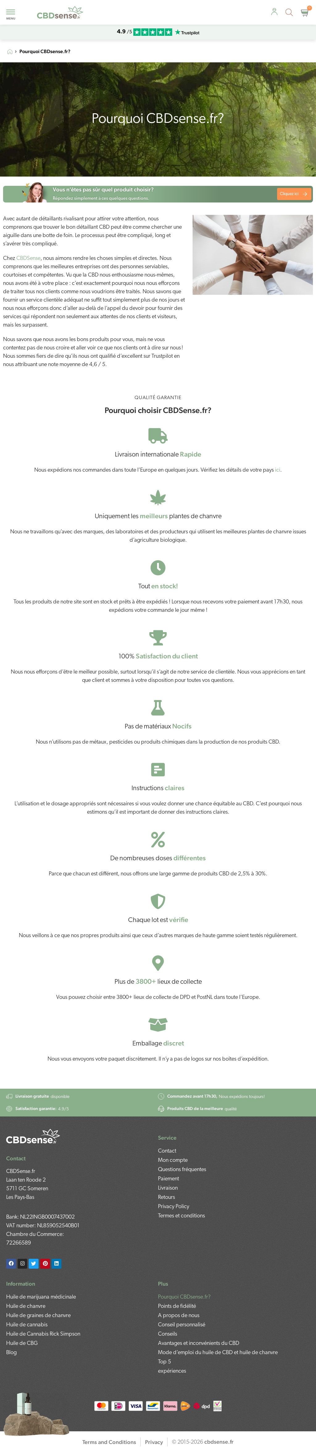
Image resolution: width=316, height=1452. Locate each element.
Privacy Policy (173, 1207)
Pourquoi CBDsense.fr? (184, 1297)
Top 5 (164, 1362)
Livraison (168, 1188)
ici (277, 470)
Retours (166, 1197)
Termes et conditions (181, 1216)
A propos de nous (178, 1316)
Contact (167, 1151)
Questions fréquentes (182, 1170)
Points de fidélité (177, 1306)
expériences (172, 1371)
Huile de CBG (22, 1343)
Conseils (167, 1334)
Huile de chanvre (25, 1306)
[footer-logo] (33, 1136)
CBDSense (28, 258)
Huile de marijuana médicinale (41, 1297)
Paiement (168, 1179)
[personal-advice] (274, 11)
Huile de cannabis (27, 1325)
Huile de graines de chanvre (38, 1316)
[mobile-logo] (60, 12)
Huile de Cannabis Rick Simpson (43, 1334)
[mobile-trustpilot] (187, 32)
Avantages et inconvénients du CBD (198, 1343)
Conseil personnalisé (181, 1325)
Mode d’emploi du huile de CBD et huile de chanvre (218, 1353)
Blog (11, 1353)
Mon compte (173, 1160)
